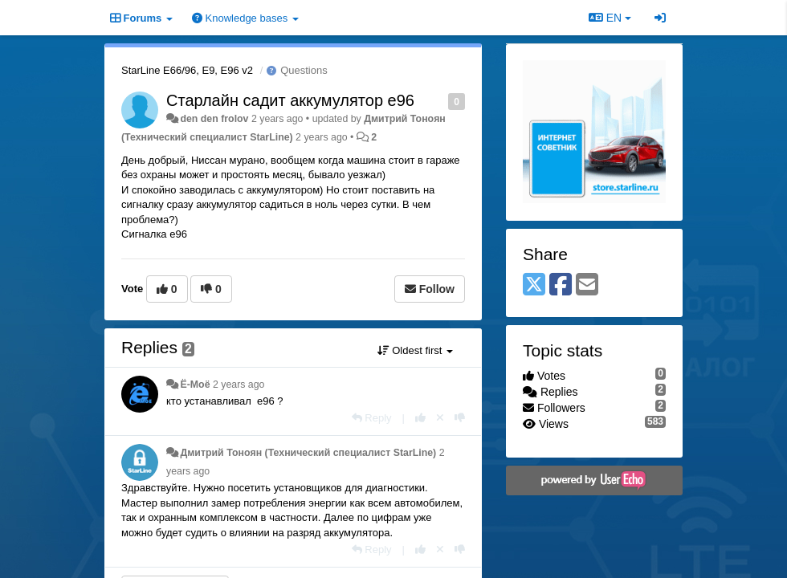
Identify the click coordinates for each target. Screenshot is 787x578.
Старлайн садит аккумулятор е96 (290, 100)
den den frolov (214, 118)
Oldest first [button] (415, 350)
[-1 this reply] (460, 418)
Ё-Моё (195, 384)
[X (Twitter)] (534, 285)
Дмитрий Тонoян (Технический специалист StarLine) (308, 452)
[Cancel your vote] (440, 418)
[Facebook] (560, 285)
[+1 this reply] (420, 418)
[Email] (587, 285)
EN (610, 17)
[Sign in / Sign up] (660, 17)
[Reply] (372, 418)
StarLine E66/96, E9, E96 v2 (187, 70)
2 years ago (239, 384)
